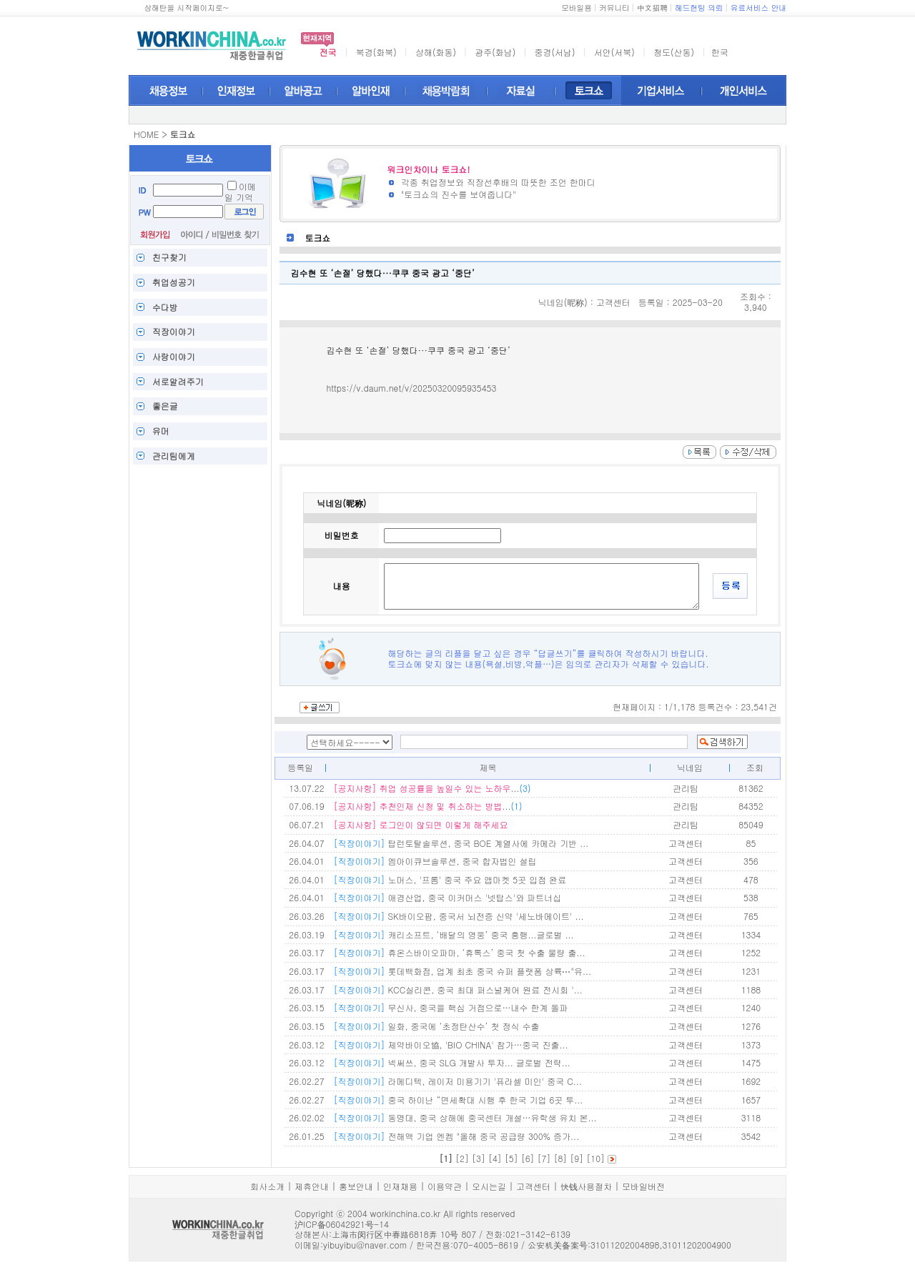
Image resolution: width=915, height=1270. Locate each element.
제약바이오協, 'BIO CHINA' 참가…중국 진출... (450, 1044)
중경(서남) (555, 52)
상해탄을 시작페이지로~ (186, 7)
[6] (528, 1158)
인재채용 (400, 1186)
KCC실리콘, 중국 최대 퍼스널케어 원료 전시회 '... (457, 989)
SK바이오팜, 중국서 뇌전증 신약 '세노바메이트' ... (458, 916)
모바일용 (576, 7)
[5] (511, 1158)
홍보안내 (356, 1186)
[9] (576, 1158)
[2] (462, 1158)
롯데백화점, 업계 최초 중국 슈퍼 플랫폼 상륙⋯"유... (462, 971)
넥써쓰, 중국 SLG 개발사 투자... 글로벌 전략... (451, 1062)
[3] (478, 1158)
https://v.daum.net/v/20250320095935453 (411, 388)
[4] (495, 1158)
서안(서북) (614, 52)
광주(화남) (495, 52)
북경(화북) (376, 52)
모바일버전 (643, 1186)
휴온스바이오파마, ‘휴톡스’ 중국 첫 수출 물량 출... (459, 952)
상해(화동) (435, 52)
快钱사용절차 (586, 1186)
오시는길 (489, 1186)
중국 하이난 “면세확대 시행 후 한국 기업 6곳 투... (458, 1099)
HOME (146, 134)
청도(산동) (673, 52)
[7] (544, 1158)
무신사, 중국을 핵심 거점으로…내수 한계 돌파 (450, 1007)
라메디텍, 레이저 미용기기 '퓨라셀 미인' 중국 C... (457, 1081)
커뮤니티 (614, 7)
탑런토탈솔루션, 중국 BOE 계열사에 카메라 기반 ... (460, 843)
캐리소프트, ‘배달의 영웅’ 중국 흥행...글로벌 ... (453, 934)
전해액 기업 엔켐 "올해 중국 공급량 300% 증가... (456, 1136)
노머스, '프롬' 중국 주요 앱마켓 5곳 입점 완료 (449, 879)
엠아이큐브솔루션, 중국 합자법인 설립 (434, 861)
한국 (719, 52)
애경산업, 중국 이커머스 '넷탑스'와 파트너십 (447, 897)
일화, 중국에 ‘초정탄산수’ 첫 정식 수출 (436, 1026)
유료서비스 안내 (758, 7)
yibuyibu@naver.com (365, 1245)
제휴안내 (312, 1186)
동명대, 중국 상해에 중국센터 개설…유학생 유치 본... (464, 1117)
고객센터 (533, 1186)
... (431, 788)
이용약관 (444, 1186)
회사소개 (267, 1186)
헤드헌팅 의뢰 (699, 7)
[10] (595, 1158)
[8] (560, 1158)
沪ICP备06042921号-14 (342, 1224)
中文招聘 (652, 7)
